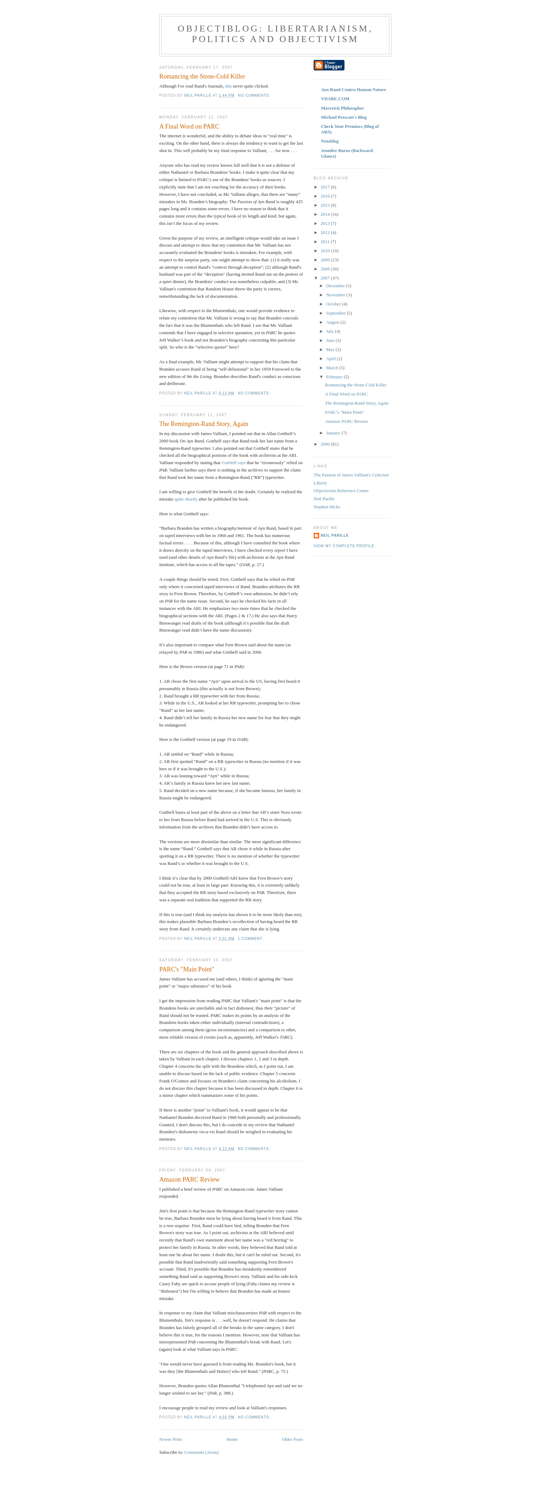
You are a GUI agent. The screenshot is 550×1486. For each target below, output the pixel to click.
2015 (326, 205)
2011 (326, 241)
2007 (326, 278)
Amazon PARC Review (189, 1179)
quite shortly (186, 499)
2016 (326, 196)
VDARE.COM (335, 98)
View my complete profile (344, 546)
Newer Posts (170, 1439)
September (336, 313)
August (333, 322)
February (335, 376)
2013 (326, 223)
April (331, 358)
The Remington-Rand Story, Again (203, 423)
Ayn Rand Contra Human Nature (353, 89)
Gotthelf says (233, 462)
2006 (326, 444)
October (334, 304)
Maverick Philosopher (342, 108)
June (331, 340)
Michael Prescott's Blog (344, 117)
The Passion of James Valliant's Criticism (351, 474)
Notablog (330, 141)
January (334, 432)
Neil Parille (324, 498)
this (228, 86)
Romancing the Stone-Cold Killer (202, 76)
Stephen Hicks (327, 506)
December (336, 285)
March (332, 367)
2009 (326, 259)
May (331, 349)
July (330, 331)
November (336, 294)
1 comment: (251, 939)
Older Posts (292, 1439)
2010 (326, 250)
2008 (326, 268)
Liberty (320, 483)
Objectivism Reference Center (341, 490)
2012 (326, 232)
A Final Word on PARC (189, 126)
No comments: (255, 95)
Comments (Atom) (202, 1452)
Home (232, 1439)
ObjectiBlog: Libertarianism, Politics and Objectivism (275, 33)
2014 (326, 214)
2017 (326, 187)
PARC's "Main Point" (186, 969)
